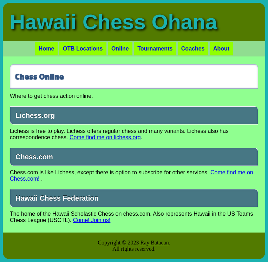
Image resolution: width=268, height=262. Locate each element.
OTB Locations (83, 49)
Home (46, 49)
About (221, 49)
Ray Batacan (154, 243)
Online (120, 49)
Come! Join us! (92, 220)
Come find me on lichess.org (105, 137)
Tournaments (154, 49)
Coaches (193, 49)
